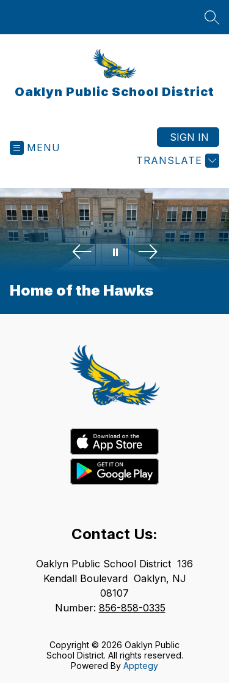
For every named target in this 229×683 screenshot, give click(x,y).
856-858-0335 (132, 608)
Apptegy (140, 665)
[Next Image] (148, 252)
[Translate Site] (176, 160)
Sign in (189, 137)
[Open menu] (35, 147)
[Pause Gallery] (115, 252)
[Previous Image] (82, 252)
